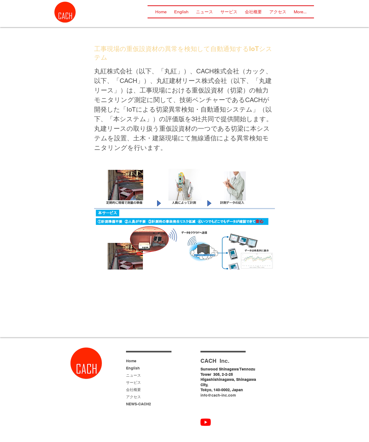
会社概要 (133, 390)
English (133, 368)
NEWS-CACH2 (138, 404)
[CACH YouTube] (205, 422)
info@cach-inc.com (218, 395)
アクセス (133, 397)
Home (131, 361)
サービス (133, 382)
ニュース (133, 375)
